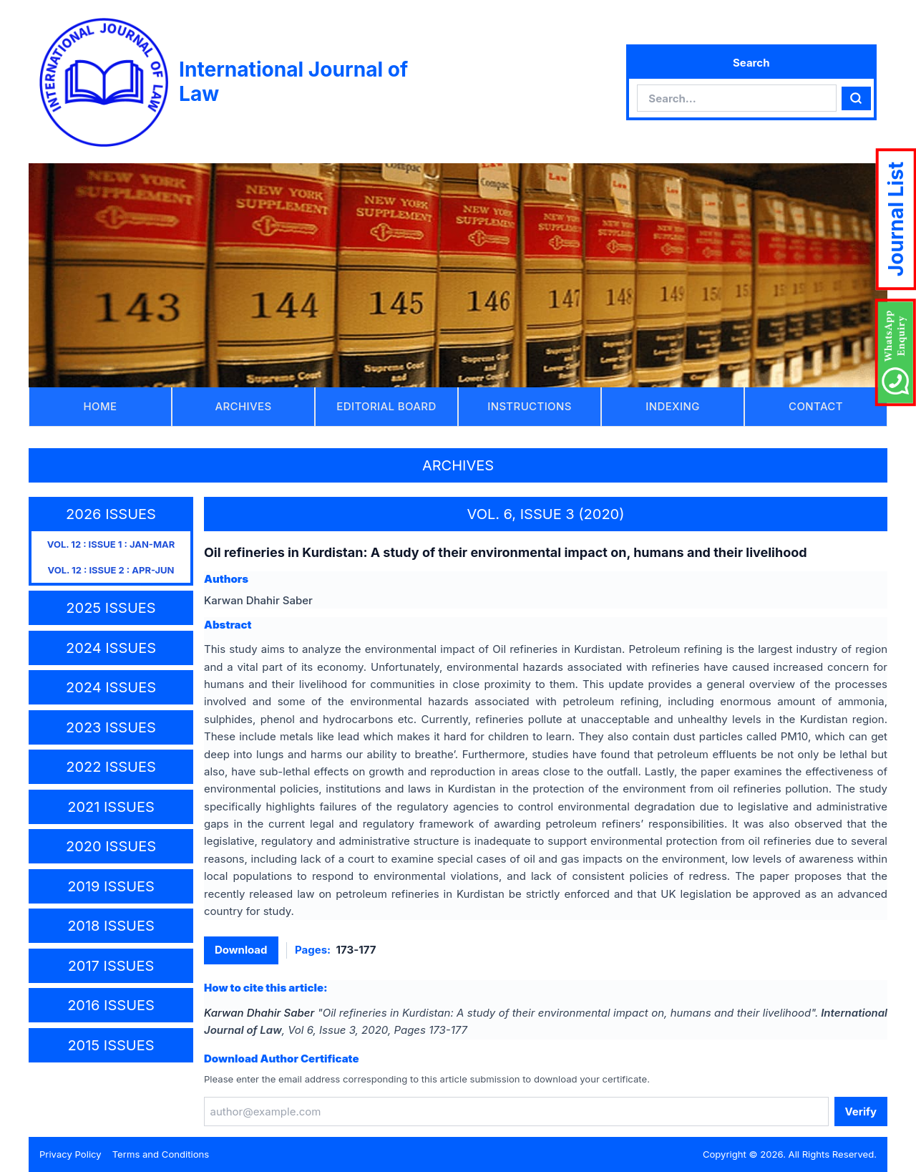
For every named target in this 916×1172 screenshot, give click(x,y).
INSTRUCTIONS (529, 406)
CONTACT (816, 406)
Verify (861, 1111)
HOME (100, 406)
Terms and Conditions (161, 1154)
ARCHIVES (243, 406)
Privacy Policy (70, 1154)
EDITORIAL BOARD (386, 406)
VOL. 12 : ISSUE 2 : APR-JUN (111, 570)
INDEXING (672, 406)
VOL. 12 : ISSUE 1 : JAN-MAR (111, 544)
